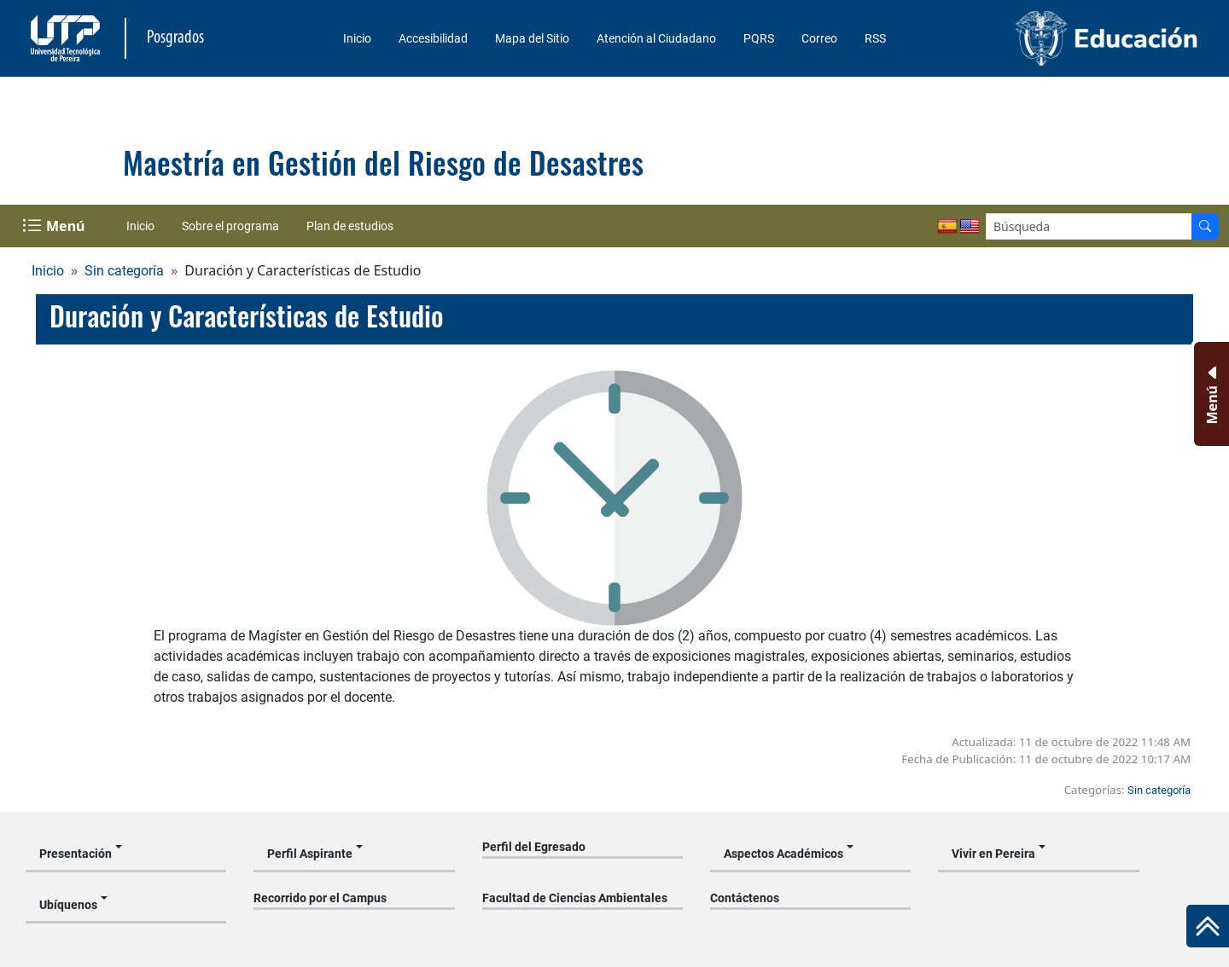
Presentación (75, 853)
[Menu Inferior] (1210, 394)
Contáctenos (744, 898)
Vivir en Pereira (993, 853)
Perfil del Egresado (533, 847)
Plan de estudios (349, 226)
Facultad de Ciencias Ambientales (574, 898)
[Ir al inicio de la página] (1207, 926)
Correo (819, 38)
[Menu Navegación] (55, 226)
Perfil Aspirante (309, 853)
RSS (875, 38)
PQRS (758, 38)
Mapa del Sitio (532, 38)
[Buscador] (1205, 226)
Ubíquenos (68, 905)
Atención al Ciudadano (656, 38)
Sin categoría (124, 271)
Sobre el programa (230, 226)
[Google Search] (1089, 226)
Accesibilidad (433, 38)
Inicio (357, 38)
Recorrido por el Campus (320, 898)
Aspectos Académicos (783, 853)
